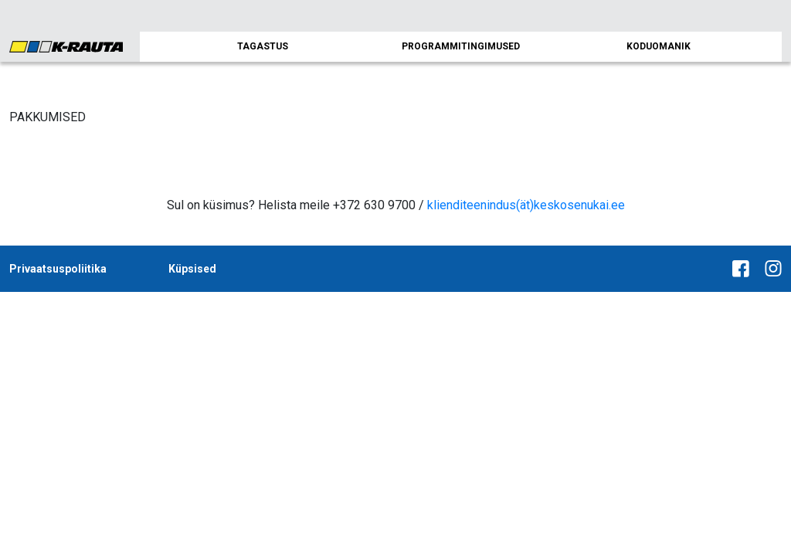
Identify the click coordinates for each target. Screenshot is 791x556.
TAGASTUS (262, 46)
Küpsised (192, 269)
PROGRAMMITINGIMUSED (461, 46)
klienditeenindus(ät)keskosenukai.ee (526, 205)
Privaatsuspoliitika (58, 269)
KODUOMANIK (658, 46)
